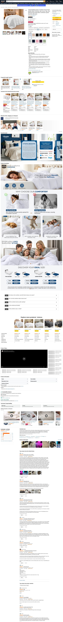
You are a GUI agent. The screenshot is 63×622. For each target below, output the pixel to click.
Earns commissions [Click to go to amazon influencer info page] (11, 350)
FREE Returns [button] (30, 25)
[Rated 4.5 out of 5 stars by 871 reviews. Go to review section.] (32, 129)
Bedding (6, 7)
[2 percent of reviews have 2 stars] (7, 437)
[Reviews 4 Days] (6, 350)
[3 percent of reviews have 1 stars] (7, 439)
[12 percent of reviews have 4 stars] (7, 434)
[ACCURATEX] (2, 118)
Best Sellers (15, 3)
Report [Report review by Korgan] (26, 477)
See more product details (32, 68)
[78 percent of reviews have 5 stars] (7, 433)
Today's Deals (22, 3)
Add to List (54, 29)
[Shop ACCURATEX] (7, 119)
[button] (1, 3)
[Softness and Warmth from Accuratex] (11, 117)
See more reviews (22, 580)
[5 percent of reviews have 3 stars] (7, 436)
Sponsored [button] (60, 131)
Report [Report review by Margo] (26, 577)
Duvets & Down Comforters (15, 7)
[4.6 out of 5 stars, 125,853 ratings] (14, 105)
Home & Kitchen (3, 7)
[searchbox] (25, 1)
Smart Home (44, 3)
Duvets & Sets (9, 7)
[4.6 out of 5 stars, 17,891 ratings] (37, 105)
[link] (16, 82)
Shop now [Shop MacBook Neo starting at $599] (37, 72)
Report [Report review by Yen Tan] (20, 603)
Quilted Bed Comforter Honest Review (9, 351)
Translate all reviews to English (24, 585)
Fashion (50, 3)
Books (18, 3)
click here (22, 386)
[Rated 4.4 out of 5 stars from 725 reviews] (14, 423)
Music (47, 3)
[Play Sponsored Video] (11, 415)
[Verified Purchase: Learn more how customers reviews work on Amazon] (30, 456)
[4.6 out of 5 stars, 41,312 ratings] (21, 105)
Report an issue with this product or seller (34, 70)
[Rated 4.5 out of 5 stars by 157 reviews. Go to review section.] (39, 129)
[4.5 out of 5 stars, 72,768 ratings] (45, 104)
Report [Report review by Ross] (20, 611)
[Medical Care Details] (7, 3)
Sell (29, 3)
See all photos (60, 439)
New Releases (36, 3)
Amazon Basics (10, 3)
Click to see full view (14, 30)
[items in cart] (61, 1)
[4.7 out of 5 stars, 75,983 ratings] (6, 103)
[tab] (30, 263)
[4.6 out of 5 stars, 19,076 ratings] (29, 105)
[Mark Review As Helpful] (22, 477)
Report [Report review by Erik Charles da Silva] (20, 593)
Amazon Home (54, 3)
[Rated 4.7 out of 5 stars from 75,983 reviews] (31, 422)
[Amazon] (3, 1)
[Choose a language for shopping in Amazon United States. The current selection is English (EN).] (47, 1)
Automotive (58, 3)
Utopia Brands (57, 22)
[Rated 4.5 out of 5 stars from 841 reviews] (48, 423)
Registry (40, 3)
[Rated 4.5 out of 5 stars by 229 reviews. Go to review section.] (25, 129)
